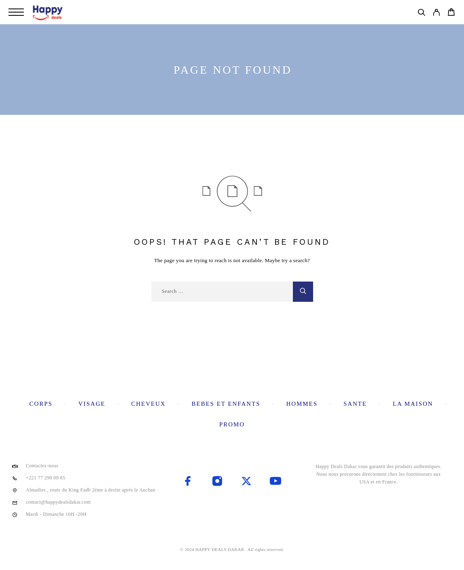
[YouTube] (275, 482)
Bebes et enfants (226, 403)
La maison (413, 403)
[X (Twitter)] (246, 482)
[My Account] (436, 14)
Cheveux (148, 403)
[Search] (421, 14)
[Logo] (48, 12)
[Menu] (16, 12)
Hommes (302, 403)
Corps (40, 403)
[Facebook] (188, 482)
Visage (92, 403)
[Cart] (451, 13)
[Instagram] (217, 482)
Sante (355, 403)
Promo (232, 424)
